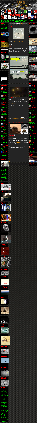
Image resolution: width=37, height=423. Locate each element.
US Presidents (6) (16, 20)
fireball (16, 118)
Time (26, 81)
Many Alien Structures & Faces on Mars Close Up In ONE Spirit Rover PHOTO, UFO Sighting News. (32, 141)
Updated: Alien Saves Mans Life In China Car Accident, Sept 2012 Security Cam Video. (32, 113)
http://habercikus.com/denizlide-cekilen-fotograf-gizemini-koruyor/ (17, 41)
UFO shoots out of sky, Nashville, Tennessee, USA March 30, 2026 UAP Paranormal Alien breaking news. (4, 103)
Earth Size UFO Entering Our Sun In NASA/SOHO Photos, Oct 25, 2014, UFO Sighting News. (4, 152)
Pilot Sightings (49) (21, 20)
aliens (12, 81)
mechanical (17, 81)
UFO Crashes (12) (12, 21)
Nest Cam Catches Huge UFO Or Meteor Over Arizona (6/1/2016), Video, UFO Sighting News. (17, 85)
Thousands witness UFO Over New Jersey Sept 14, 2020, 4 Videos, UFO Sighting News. (32, 86)
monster (19, 81)
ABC (11, 118)
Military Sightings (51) (7, 21)
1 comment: (19, 117)
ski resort (24, 81)
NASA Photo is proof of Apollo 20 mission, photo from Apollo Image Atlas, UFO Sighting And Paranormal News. (32, 107)
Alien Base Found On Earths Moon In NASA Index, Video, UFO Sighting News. (32, 134)
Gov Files (8, 20)
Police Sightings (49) (31, 20)
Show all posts (22, 23)
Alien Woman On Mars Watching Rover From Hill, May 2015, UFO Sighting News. (32, 92)
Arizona (12, 118)
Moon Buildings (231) (26, 20)
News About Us (2, 21)
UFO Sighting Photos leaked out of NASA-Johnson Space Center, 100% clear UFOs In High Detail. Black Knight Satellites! (32, 127)
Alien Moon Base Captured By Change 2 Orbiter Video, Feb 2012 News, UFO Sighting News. (4, 131)
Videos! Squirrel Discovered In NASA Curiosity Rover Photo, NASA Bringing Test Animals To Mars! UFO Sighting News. (32, 100)
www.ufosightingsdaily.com (12, 45)
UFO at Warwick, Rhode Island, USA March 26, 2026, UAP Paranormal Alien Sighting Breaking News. (4, 138)
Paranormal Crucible (18, 142)
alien (11, 81)
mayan (15, 81)
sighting (21, 81)
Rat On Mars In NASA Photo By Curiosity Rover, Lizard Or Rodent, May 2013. (32, 120)
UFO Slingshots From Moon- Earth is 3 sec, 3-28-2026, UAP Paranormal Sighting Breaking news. (4, 110)
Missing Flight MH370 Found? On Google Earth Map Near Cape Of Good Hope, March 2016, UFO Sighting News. (4, 125)
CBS (14, 118)
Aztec (13, 81)
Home (2, 20)
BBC (13, 118)
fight (14, 81)
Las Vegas (19, 118)
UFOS (9, 161)
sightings (23, 81)
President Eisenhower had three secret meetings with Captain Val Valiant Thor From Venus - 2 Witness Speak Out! (4, 117)
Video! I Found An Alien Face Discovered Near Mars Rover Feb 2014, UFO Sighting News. (32, 147)
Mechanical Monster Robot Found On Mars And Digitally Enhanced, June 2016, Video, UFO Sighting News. (17, 122)
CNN (15, 118)
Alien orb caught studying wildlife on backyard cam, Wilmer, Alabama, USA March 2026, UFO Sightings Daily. (4, 88)
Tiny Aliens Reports (17, 21)
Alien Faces (5, 20)
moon (20, 81)
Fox (17, 118)
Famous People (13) (12, 20)
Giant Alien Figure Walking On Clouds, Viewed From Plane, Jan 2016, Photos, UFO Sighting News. (4, 96)
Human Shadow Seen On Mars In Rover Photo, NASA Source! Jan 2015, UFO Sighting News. (4, 145)
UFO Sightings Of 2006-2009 (22, 21)
